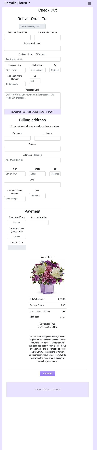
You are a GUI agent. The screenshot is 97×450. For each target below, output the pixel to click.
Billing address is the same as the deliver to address (35, 126)
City (15, 169)
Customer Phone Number (14, 192)
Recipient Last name (47, 32)
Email (32, 180)
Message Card (32, 90)
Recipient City (15, 65)
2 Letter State (37, 65)
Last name (47, 133)
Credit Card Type (17, 217)
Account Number (39, 217)
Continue (47, 373)
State (37, 169)
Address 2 (32, 155)
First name (17, 133)
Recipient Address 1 (32, 43)
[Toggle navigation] (89, 3)
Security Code (16, 242)
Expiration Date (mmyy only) (17, 230)
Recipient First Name (17, 32)
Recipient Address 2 (32, 54)
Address (32, 144)
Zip (55, 65)
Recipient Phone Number (15, 77)
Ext (35, 76)
